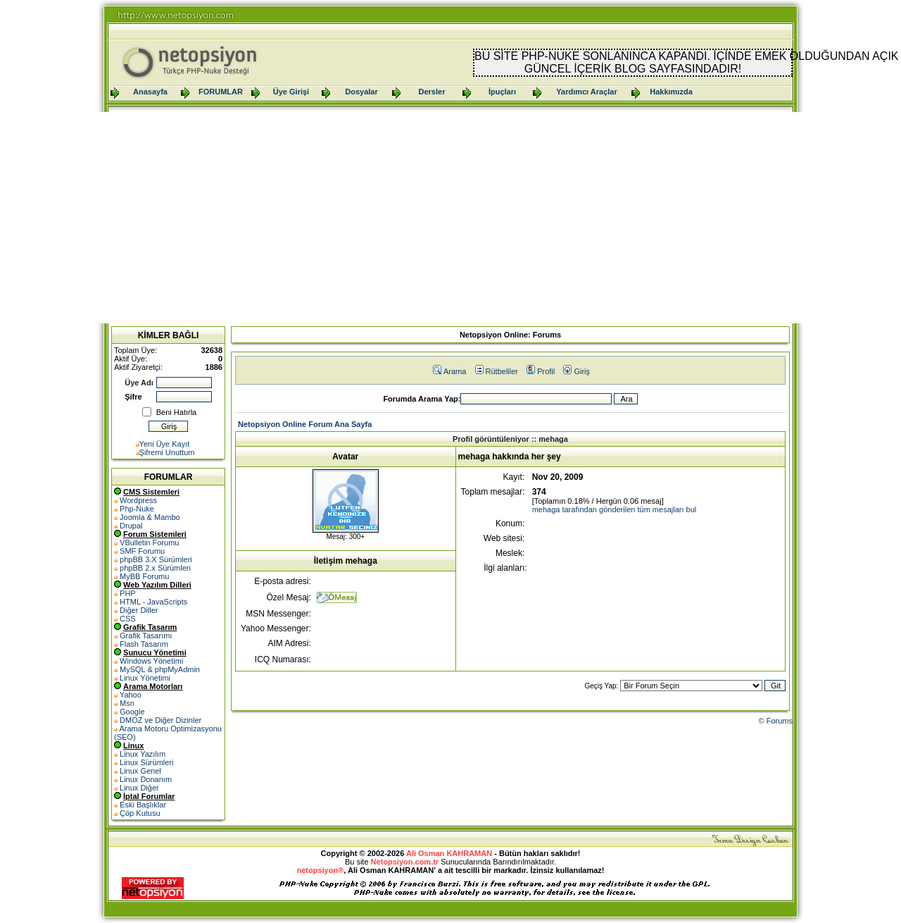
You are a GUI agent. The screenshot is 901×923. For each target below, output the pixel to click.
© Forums (776, 721)
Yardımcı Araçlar (586, 91)
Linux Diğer (139, 787)
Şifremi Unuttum (167, 452)
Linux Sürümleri (146, 762)
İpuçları (502, 91)
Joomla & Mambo (150, 517)
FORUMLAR (221, 91)
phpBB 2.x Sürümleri (155, 568)
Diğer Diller (139, 610)
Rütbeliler (496, 371)
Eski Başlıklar (143, 804)
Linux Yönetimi (145, 678)
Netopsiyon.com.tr (405, 861)
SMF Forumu (142, 551)
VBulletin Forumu (149, 542)
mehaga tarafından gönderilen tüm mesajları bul (614, 509)
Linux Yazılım (142, 754)
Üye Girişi (291, 91)
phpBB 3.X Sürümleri (156, 559)
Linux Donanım (146, 779)
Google (132, 711)
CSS (128, 618)
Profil (541, 371)
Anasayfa (150, 91)
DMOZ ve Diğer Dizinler (160, 720)
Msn (127, 703)
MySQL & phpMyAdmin (160, 669)
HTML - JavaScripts (153, 601)
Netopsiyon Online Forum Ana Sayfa (305, 424)
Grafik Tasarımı (146, 635)
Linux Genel (140, 771)
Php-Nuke (137, 508)
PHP (128, 593)
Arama (449, 371)
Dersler (432, 91)
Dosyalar (361, 91)
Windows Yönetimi (151, 661)
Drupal (131, 525)
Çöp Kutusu (140, 813)
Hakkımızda (671, 91)
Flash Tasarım (144, 644)
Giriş (576, 371)
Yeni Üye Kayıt (164, 444)
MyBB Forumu (144, 576)
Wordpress (138, 500)
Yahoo (130, 694)
